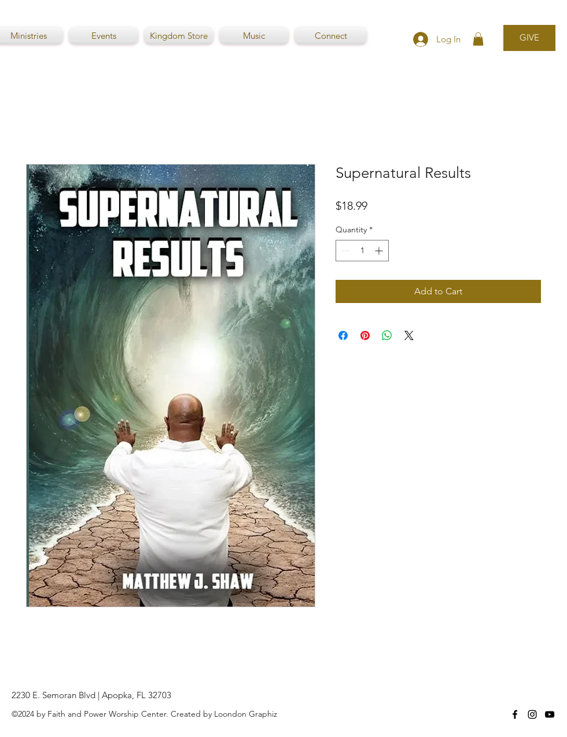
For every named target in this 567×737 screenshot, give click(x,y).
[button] (478, 39)
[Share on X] (409, 335)
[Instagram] (532, 714)
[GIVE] (529, 38)
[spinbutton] (362, 250)
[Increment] (380, 250)
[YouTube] (549, 714)
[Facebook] (515, 714)
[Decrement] (344, 250)
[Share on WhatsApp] (387, 335)
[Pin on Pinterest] (365, 335)
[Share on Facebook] (343, 335)
